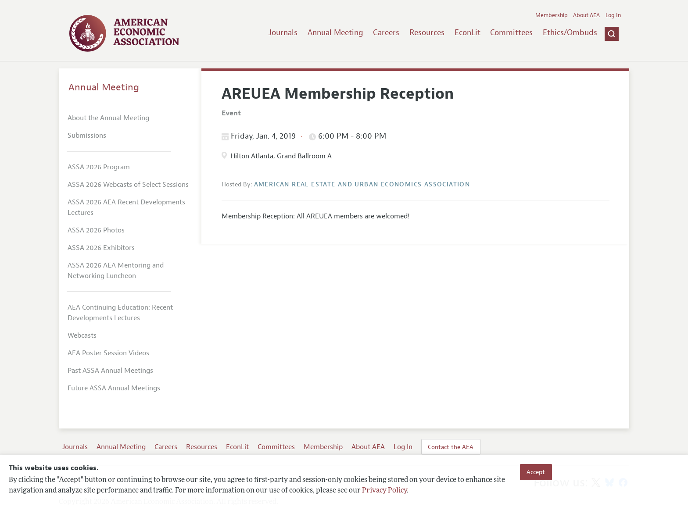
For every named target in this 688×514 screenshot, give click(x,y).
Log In (613, 15)
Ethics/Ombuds (570, 32)
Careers (386, 32)
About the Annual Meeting (108, 118)
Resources (426, 32)
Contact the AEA (450, 447)
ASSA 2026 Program (99, 167)
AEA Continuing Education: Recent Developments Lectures (120, 312)
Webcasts (82, 335)
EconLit (467, 32)
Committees (511, 32)
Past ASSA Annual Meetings (110, 370)
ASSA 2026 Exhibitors (101, 247)
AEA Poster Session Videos (108, 353)
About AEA (586, 15)
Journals (283, 32)
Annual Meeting (335, 32)
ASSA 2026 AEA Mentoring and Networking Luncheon (116, 270)
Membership (551, 15)
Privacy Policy (384, 490)
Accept (536, 472)
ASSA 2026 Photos (96, 230)
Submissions (87, 135)
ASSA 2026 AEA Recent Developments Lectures (126, 207)
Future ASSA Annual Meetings (114, 388)
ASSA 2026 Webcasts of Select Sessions (128, 184)
